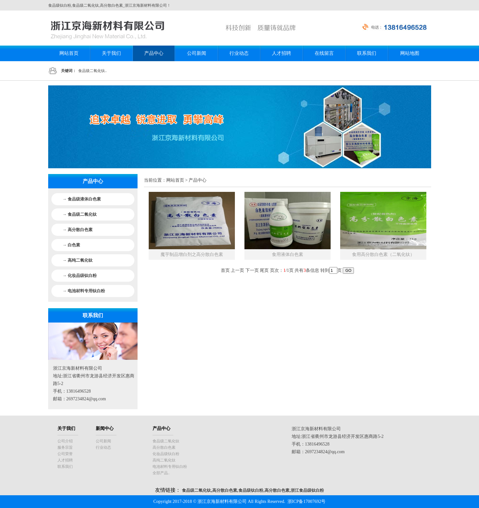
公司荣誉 (65, 454)
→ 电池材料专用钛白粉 (84, 290)
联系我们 (366, 53)
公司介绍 (65, 441)
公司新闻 (196, 53)
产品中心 (153, 53)
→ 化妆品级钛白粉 (80, 275)
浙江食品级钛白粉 (307, 490)
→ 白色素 (71, 245)
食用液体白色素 (287, 254)
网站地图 (409, 53)
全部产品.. (161, 473)
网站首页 (69, 53)
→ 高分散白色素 (78, 229)
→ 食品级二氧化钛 (80, 214)
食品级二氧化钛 (166, 441)
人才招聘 (281, 53)
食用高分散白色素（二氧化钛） (383, 254)
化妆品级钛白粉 (166, 454)
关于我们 (111, 53)
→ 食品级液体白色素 (82, 199)
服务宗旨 (65, 447)
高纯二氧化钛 (164, 460)
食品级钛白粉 (250, 490)
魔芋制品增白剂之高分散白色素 (192, 254)
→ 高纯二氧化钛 (78, 260)
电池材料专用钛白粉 (170, 466)
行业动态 (239, 53)
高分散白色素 (164, 447)
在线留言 (324, 53)
